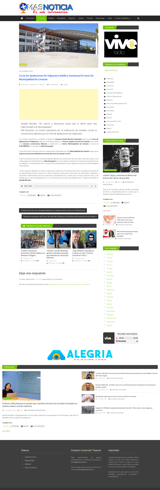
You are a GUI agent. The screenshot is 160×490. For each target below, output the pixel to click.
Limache (65, 84)
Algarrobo (110, 254)
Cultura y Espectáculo (114, 96)
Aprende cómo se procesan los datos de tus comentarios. (70, 284)
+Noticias (109, 79)
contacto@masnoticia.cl (85, 469)
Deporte (72, 18)
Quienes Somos (30, 457)
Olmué (108, 286)
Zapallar (109, 325)
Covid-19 (109, 89)
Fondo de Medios (122, 18)
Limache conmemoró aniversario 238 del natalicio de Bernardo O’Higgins (33, 253)
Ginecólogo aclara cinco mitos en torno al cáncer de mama (116, 396)
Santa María (110, 311)
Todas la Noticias (112, 132)
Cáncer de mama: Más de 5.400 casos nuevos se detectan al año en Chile (126, 220)
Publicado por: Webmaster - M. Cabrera (32, 84)
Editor (119, 182)
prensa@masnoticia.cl (79, 462)
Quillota (109, 300)
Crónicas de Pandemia (114, 93)
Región (51, 18)
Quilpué (109, 304)
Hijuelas (109, 279)
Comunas (41, 18)
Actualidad (61, 18)
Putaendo (109, 297)
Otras (110, 18)
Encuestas (110, 107)
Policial (90, 18)
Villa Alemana (111, 318)
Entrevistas (100, 18)
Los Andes (110, 275)
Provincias (30, 18)
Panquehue (110, 290)
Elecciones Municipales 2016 (116, 103)
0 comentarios (52, 84)
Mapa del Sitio (30, 460)
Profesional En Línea (113, 121)
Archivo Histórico (31, 468)
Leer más (107, 211)
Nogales (109, 283)
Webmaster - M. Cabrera (29, 260)
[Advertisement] (58, 104)
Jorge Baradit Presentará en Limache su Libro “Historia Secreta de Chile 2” (83, 253)
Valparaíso (110, 315)
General (109, 114)
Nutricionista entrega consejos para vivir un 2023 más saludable (127, 234)
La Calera (109, 261)
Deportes (109, 100)
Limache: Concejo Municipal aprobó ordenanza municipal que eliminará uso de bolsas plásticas (57, 254)
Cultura (81, 18)
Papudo (109, 293)
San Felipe (110, 307)
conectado (38, 279)
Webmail (28, 464)
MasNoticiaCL (111, 70)
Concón (109, 258)
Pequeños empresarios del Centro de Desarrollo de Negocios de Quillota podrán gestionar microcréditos (59, 216)
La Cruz (109, 265)
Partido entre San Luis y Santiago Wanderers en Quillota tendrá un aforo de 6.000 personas (53, 210)
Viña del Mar (110, 322)
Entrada (22, 195)
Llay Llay (109, 272)
